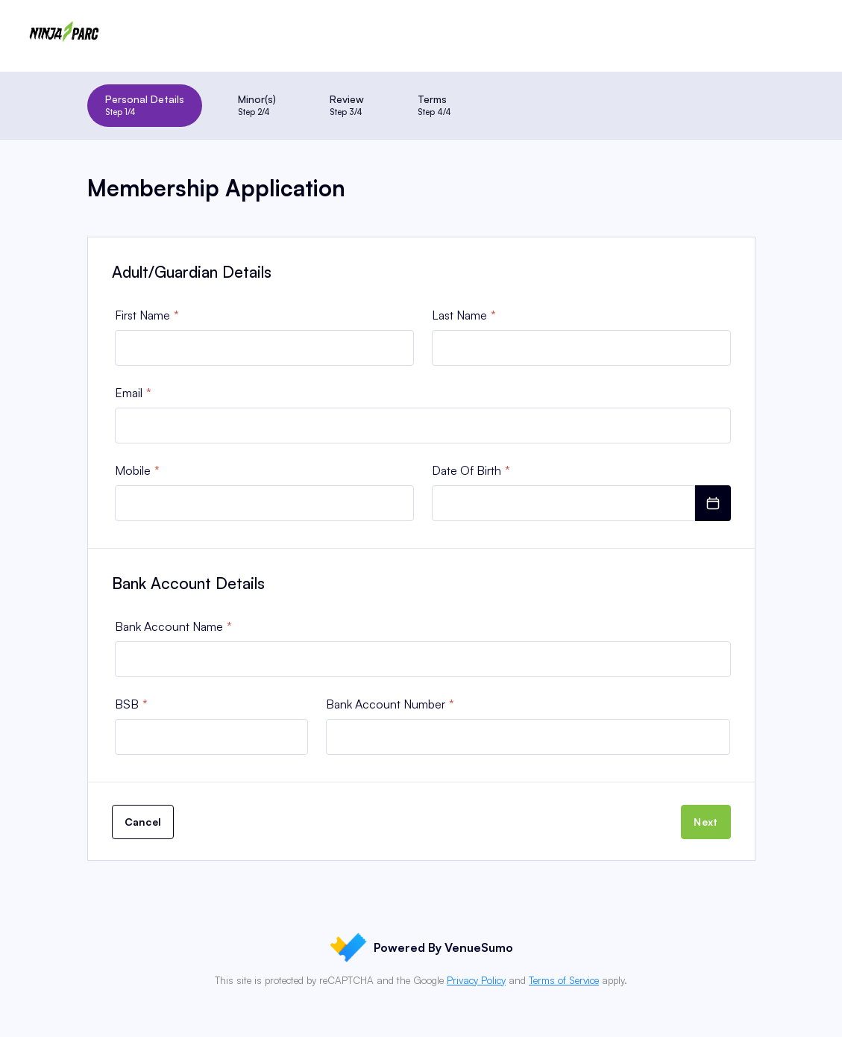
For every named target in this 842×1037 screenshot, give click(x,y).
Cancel (143, 821)
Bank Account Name (169, 626)
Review (347, 105)
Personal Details (144, 105)
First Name (142, 315)
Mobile (133, 470)
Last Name (459, 315)
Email (128, 392)
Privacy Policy (476, 980)
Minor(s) (257, 105)
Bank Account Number (385, 704)
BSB (127, 704)
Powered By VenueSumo (421, 947)
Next (705, 821)
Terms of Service (564, 980)
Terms (434, 105)
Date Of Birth (466, 470)
